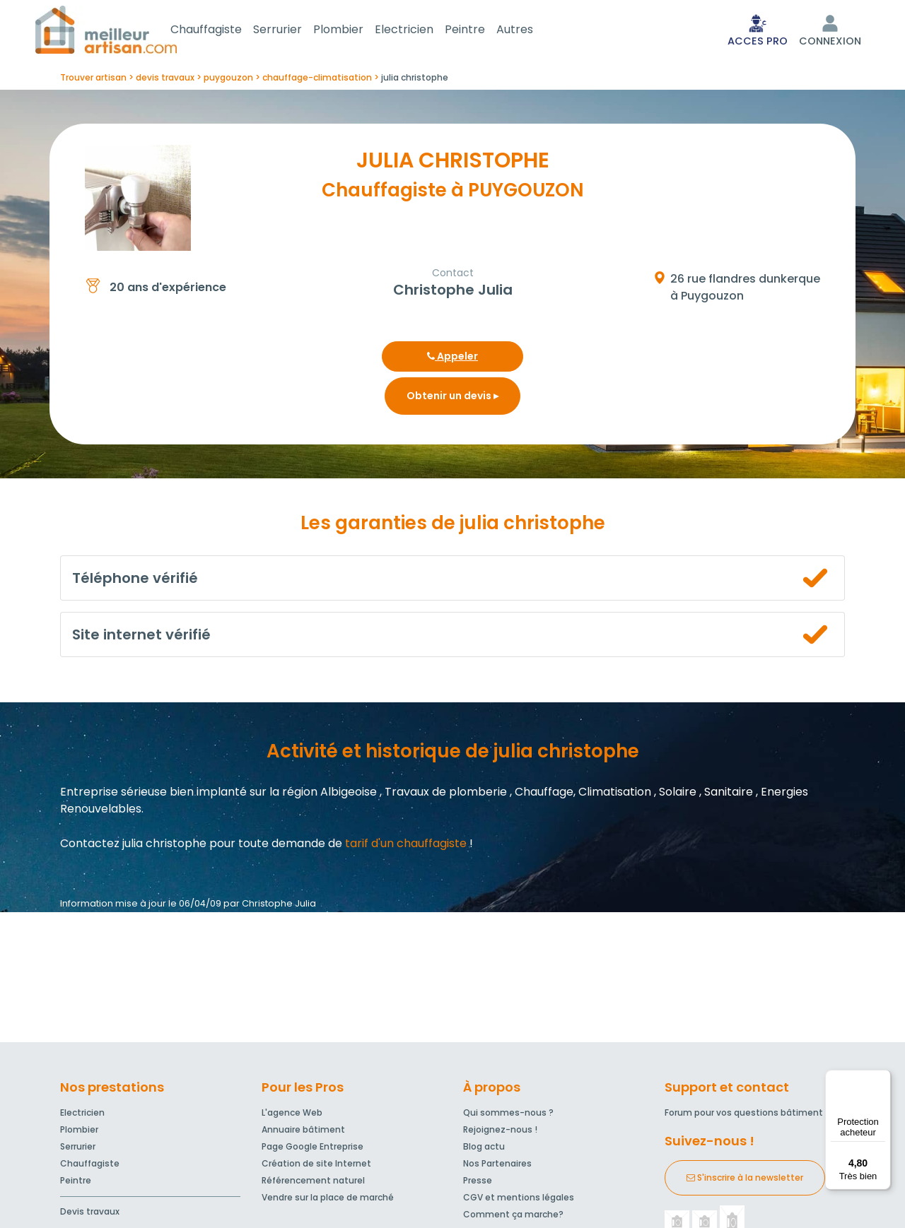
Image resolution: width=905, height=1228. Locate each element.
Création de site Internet (316, 1166)
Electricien (421, 31)
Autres (531, 31)
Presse (477, 1183)
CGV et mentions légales (518, 1200)
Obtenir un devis (452, 398)
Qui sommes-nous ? (508, 1115)
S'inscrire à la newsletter (745, 1180)
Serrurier (294, 31)
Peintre (482, 31)
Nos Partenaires (497, 1166)
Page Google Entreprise (312, 1149)
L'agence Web (292, 1115)
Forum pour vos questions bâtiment (744, 1115)
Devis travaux (89, 1214)
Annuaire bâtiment (303, 1132)
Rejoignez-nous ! (500, 1132)
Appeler (452, 359)
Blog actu (484, 1149)
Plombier (355, 31)
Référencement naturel (313, 1183)
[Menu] (882, 1078)
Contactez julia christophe (133, 846)
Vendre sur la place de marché (328, 1200)
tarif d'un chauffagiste (406, 846)
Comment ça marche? (513, 1217)
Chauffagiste (223, 31)
